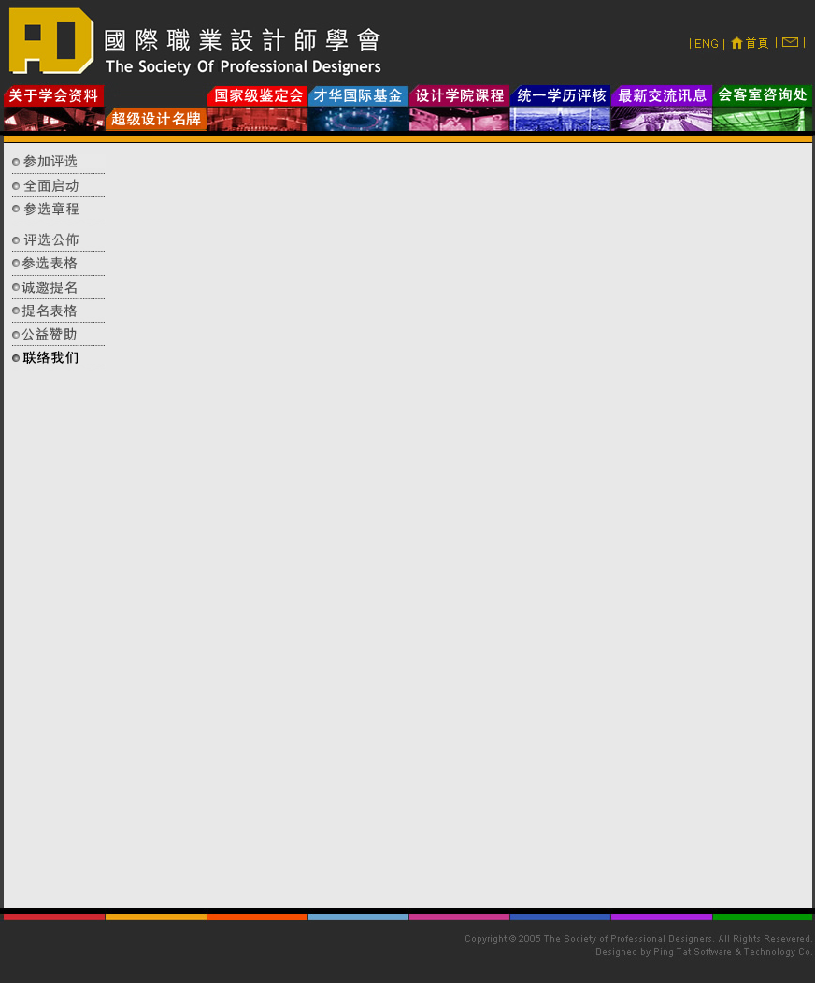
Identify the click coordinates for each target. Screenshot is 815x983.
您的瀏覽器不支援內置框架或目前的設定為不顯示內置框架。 (463, 530)
